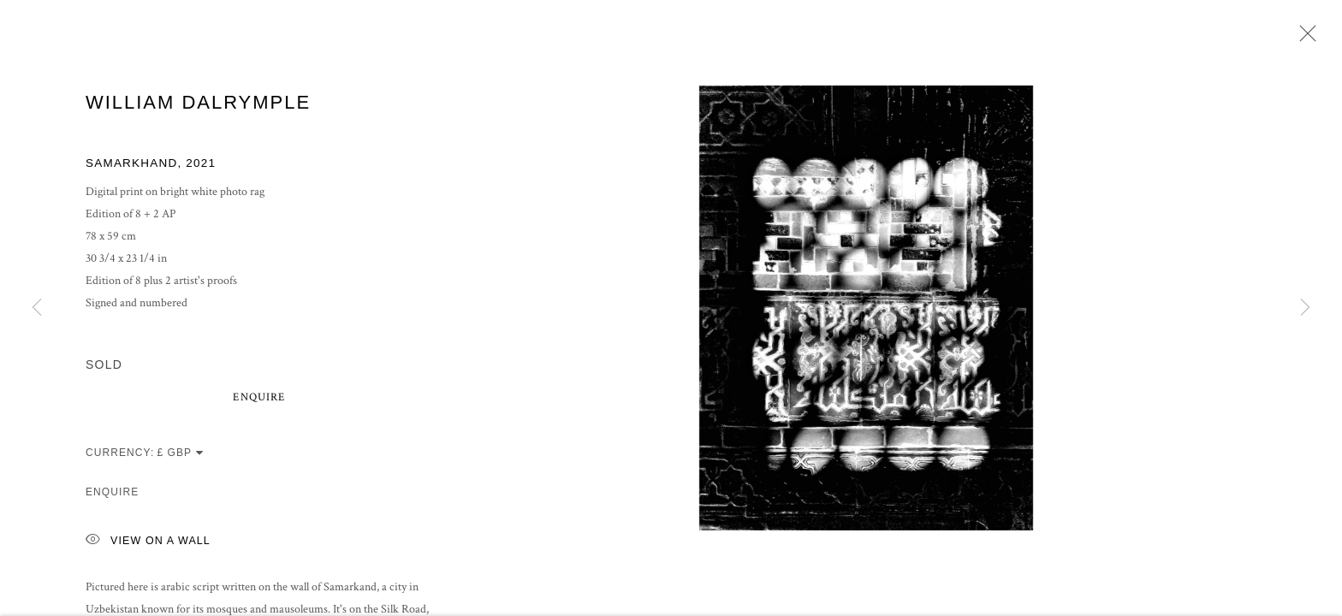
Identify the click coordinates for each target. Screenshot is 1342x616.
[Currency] (181, 455)
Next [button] (1305, 308)
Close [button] (1303, 38)
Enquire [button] (259, 400)
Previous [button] (37, 308)
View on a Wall (148, 543)
